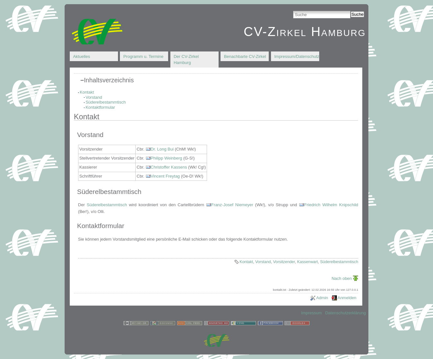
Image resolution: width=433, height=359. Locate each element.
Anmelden (347, 297)
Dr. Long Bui (162, 149)
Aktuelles (81, 56)
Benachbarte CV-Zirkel (245, 56)
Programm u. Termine (143, 56)
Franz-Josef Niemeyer (232, 204)
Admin (322, 297)
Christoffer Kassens (169, 167)
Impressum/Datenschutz (296, 56)
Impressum (311, 312)
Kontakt (87, 92)
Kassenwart (307, 262)
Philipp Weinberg (166, 158)
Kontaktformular (100, 107)
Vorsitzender (284, 262)
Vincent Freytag (165, 176)
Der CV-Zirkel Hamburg (186, 59)
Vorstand (94, 97)
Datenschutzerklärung (345, 312)
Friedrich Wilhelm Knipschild (331, 204)
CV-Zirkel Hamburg (305, 31)
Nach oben (341, 278)
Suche (357, 14)
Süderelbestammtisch (106, 102)
